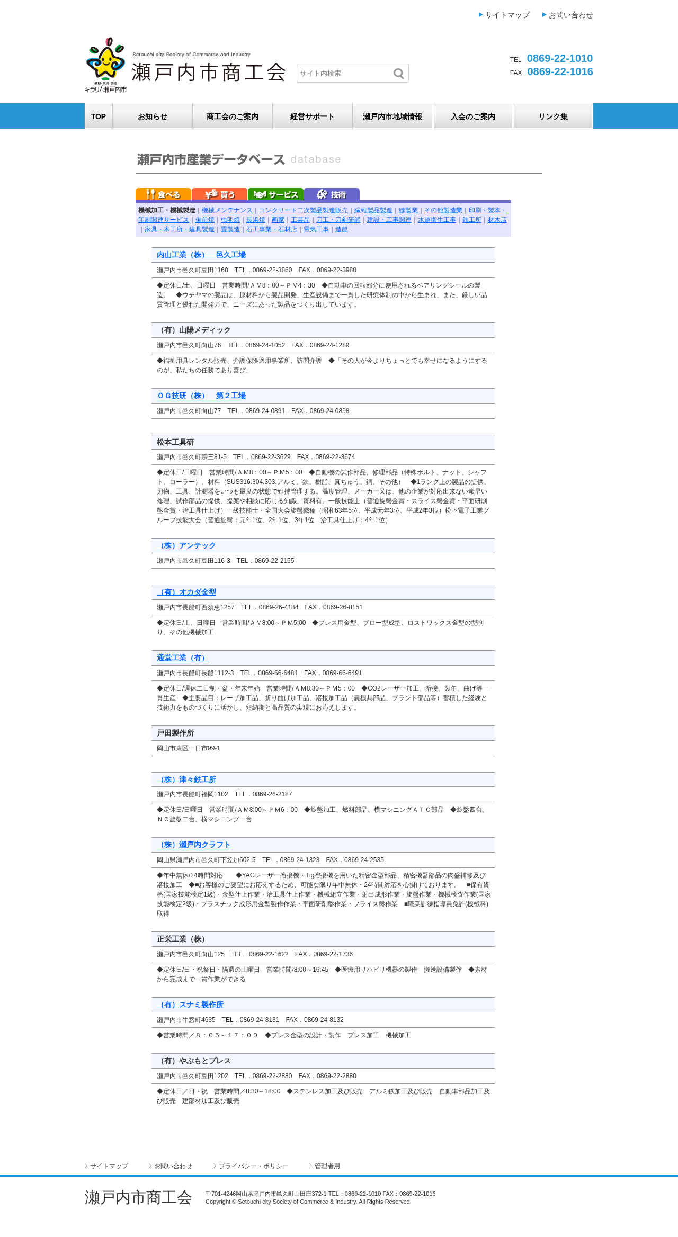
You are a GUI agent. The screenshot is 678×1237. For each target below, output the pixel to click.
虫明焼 (230, 219)
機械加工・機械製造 (166, 210)
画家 (278, 219)
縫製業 (408, 210)
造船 (341, 229)
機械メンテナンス (227, 210)
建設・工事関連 (389, 219)
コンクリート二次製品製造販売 (303, 210)
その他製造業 (443, 210)
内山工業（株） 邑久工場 (201, 254)
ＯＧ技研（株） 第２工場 (201, 395)
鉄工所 (471, 219)
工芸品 (300, 219)
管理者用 (327, 1166)
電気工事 (316, 229)
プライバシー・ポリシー (254, 1166)
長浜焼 (255, 219)
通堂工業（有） (183, 657)
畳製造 (230, 229)
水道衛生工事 (437, 219)
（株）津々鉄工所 (186, 779)
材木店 (497, 219)
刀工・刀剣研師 (338, 219)
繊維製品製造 (373, 210)
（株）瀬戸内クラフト (194, 844)
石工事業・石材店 (271, 229)
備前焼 (205, 219)
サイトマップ (507, 15)
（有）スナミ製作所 (190, 1004)
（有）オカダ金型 (186, 592)
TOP (98, 116)
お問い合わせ (571, 15)
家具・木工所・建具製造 (180, 229)
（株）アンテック (186, 545)
